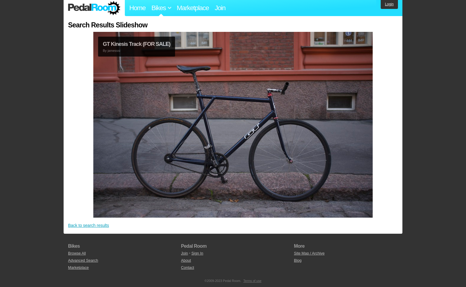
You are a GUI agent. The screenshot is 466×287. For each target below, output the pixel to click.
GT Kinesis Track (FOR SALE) (136, 44)
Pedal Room (94, 8)
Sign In (197, 253)
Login (389, 4)
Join (220, 8)
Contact (187, 267)
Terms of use (252, 281)
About (186, 260)
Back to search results (88, 225)
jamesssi (114, 50)
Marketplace (193, 8)
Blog (298, 260)
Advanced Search (83, 260)
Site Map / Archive (309, 253)
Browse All (77, 253)
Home (137, 8)
